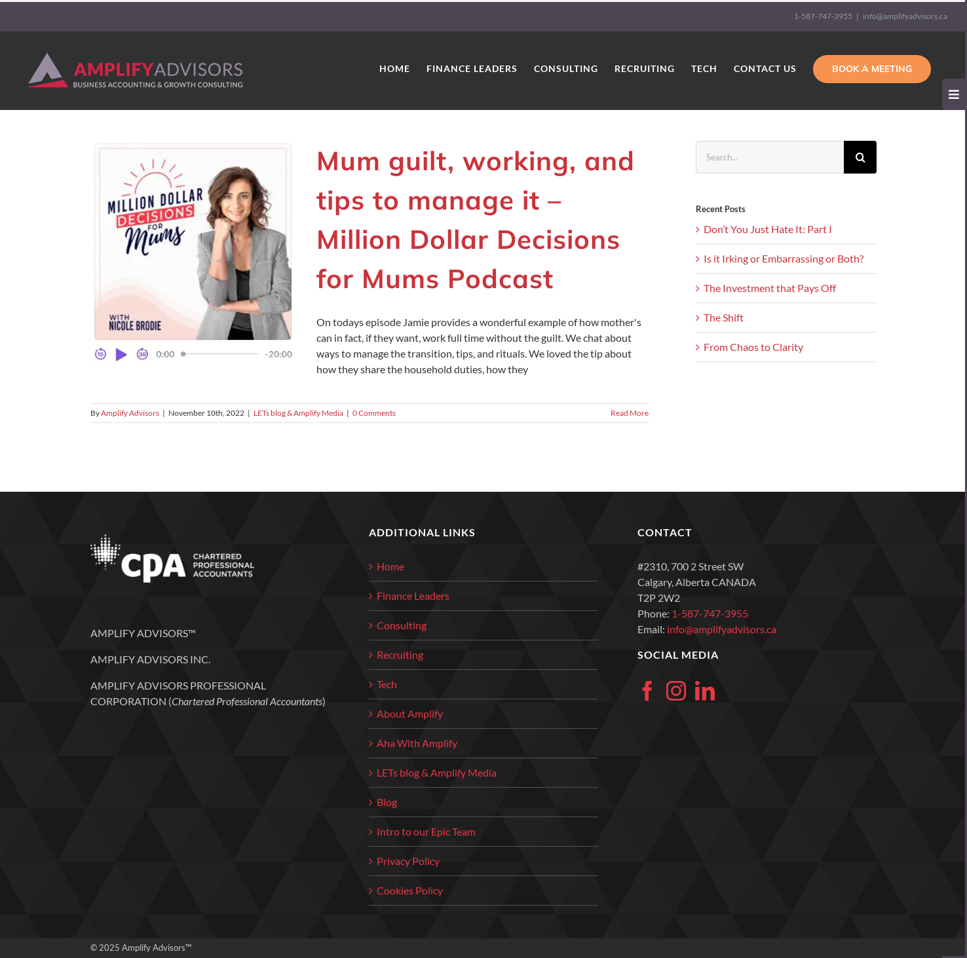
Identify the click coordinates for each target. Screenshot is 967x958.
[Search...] (770, 157)
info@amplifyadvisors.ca (905, 16)
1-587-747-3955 (823, 16)
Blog (387, 802)
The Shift (724, 317)
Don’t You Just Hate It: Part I (768, 229)
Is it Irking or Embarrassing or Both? (783, 258)
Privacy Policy (408, 861)
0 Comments (374, 413)
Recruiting (400, 654)
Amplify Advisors (130, 413)
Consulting (402, 625)
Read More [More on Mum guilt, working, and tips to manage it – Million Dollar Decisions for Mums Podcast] (630, 413)
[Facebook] (647, 691)
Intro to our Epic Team (426, 831)
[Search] (860, 157)
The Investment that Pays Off (770, 288)
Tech (387, 684)
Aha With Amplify (417, 743)
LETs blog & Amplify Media (298, 413)
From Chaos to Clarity (753, 347)
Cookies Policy (410, 890)
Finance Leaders (413, 595)
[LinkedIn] (705, 691)
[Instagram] (676, 691)
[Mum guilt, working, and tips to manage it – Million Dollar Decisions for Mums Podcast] (195, 255)
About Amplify (410, 713)
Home (390, 566)
